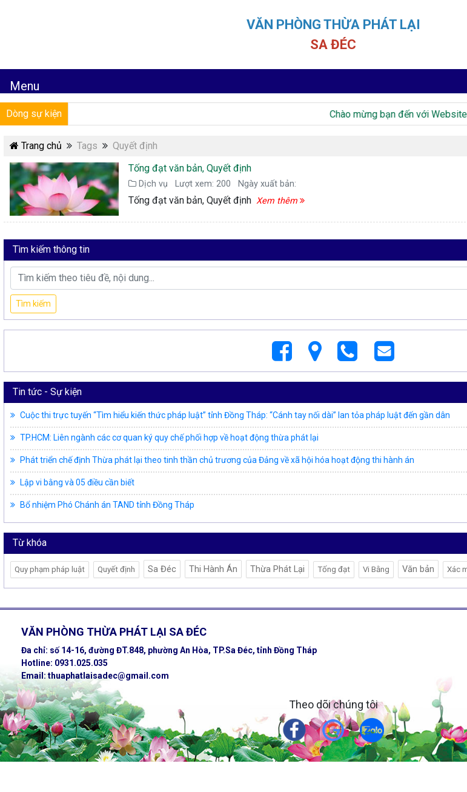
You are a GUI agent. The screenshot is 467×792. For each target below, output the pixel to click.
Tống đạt (333, 569)
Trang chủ (36, 145)
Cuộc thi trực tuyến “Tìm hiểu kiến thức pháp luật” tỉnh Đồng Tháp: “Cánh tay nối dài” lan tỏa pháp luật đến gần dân (230, 415)
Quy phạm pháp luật (50, 569)
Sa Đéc (162, 569)
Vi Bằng (376, 569)
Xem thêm (280, 201)
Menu (24, 86)
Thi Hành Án (213, 569)
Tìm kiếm (33, 303)
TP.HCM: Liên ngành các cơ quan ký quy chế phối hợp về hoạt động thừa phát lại (164, 437)
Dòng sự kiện (34, 113)
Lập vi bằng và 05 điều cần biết (72, 482)
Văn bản (418, 569)
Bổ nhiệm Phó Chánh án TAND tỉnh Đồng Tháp (102, 505)
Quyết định (116, 569)
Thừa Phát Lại (277, 569)
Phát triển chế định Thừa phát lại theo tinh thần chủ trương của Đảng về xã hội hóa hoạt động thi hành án (212, 460)
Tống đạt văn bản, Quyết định (189, 168)
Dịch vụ (148, 184)
